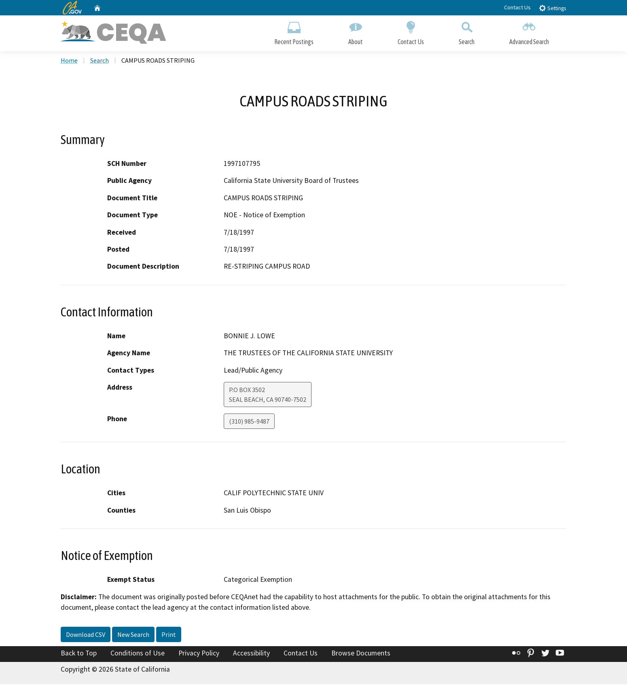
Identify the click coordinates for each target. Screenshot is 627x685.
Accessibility (251, 653)
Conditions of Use (137, 653)
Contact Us (517, 7)
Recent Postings (294, 31)
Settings (552, 8)
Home (69, 61)
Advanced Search (529, 31)
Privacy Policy (198, 653)
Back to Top (79, 653)
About (355, 31)
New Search (133, 635)
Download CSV (85, 635)
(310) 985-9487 (249, 422)
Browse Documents (360, 653)
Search (466, 31)
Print (168, 635)
